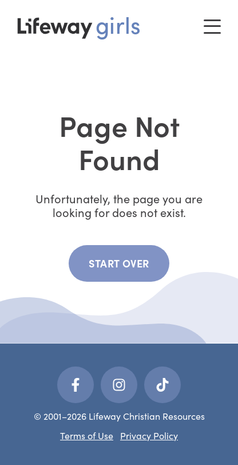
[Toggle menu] (212, 26)
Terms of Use (86, 435)
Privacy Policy (149, 435)
